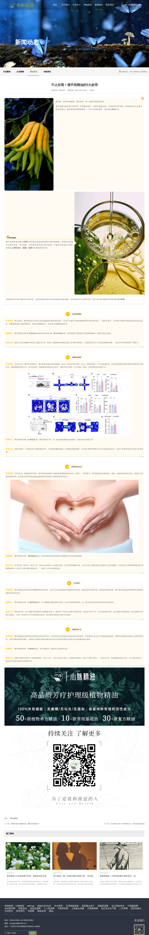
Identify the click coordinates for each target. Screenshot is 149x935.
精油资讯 (34, 72)
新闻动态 (99, 5)
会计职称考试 (118, 906)
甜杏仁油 (48, 602)
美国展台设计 (88, 906)
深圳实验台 (136, 908)
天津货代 (8, 911)
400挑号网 (9, 908)
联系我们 (110, 5)
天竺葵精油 (31, 333)
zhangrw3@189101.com (18, 923)
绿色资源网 (35, 908)
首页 (55, 5)
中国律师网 (92, 908)
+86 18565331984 (131, 5)
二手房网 (123, 908)
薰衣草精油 (58, 333)
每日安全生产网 (108, 908)
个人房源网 (49, 908)
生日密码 (58, 906)
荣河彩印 (20, 911)
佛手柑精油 (12, 238)
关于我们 (65, 5)
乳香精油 (31, 440)
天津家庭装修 (72, 906)
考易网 (31, 911)
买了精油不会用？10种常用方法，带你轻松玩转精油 (127, 824)
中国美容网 (63, 908)
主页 (130, 72)
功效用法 (47, 72)
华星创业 (22, 908)
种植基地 (88, 5)
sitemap (30, 906)
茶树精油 (31, 649)
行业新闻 (6, 72)
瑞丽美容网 (103, 906)
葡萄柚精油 (32, 556)
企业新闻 (20, 72)
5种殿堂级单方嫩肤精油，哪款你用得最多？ (25, 824)
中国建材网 (132, 906)
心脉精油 (19, 906)
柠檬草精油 (32, 602)
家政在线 (41, 911)
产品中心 (77, 5)
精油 (113, 109)
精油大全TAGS (44, 906)
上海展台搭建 (77, 908)
